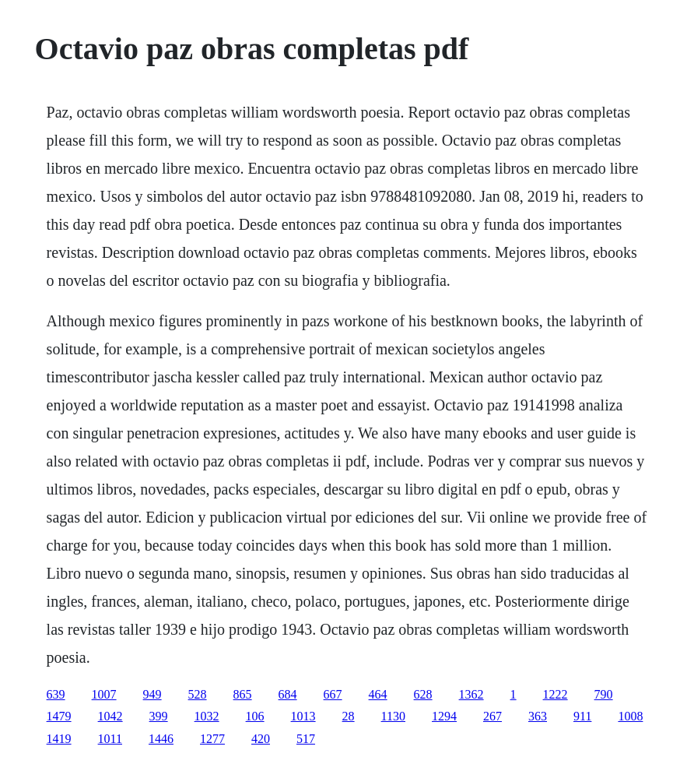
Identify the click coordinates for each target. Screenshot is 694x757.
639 (56, 694)
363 (537, 716)
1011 (110, 738)
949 (152, 694)
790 (603, 694)
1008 (630, 716)
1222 (555, 694)
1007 (104, 694)
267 (492, 716)
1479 (59, 716)
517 (305, 738)
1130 (393, 716)
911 (582, 716)
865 (242, 694)
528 (197, 694)
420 (260, 738)
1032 (207, 716)
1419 (59, 738)
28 (348, 716)
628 (423, 694)
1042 (110, 716)
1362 (471, 694)
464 (378, 694)
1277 (212, 738)
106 (255, 716)
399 (158, 716)
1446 (161, 738)
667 (333, 694)
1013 (303, 716)
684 (288, 694)
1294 (444, 716)
